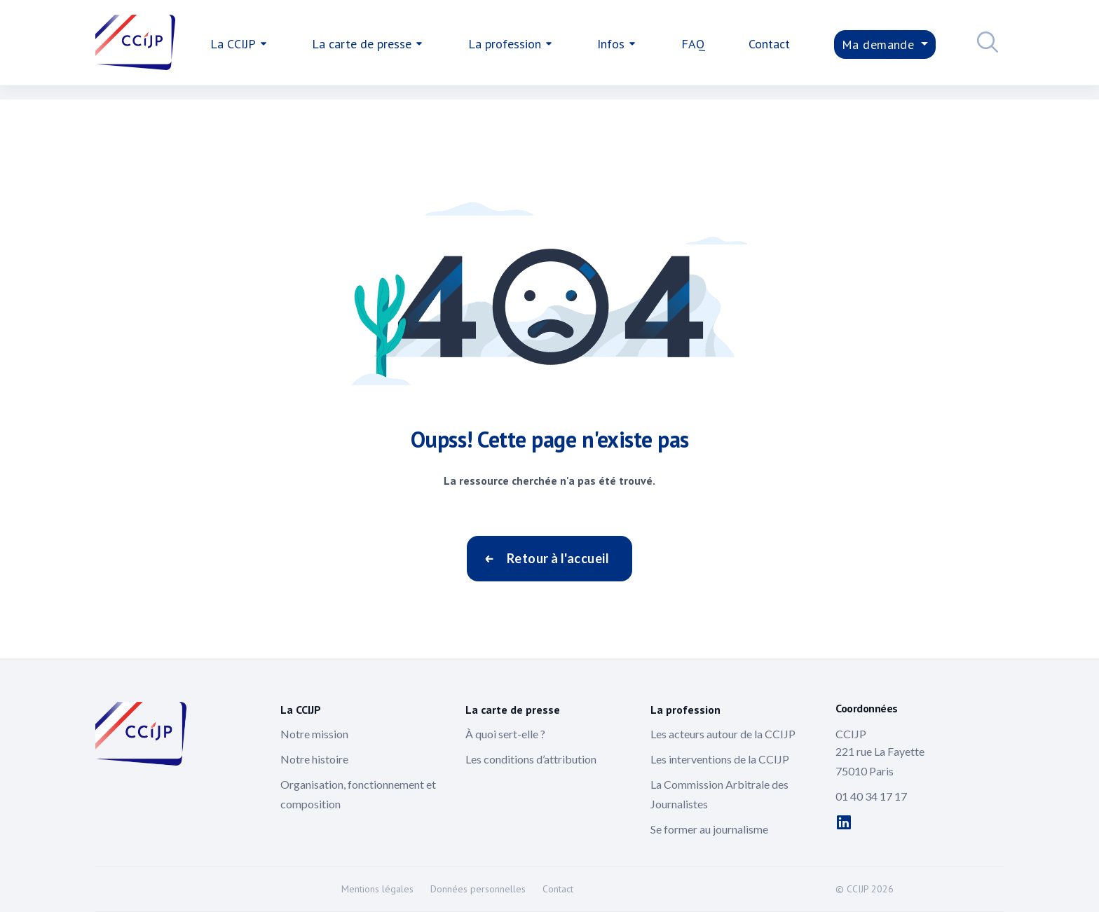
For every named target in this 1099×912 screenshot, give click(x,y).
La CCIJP (233, 44)
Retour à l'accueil (558, 558)
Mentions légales (377, 889)
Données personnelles (478, 889)
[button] (984, 44)
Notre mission (314, 733)
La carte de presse (361, 44)
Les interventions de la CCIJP (719, 759)
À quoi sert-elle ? (505, 733)
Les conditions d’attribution (530, 759)
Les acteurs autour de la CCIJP (723, 733)
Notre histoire (314, 759)
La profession (504, 44)
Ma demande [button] (880, 44)
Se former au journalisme (709, 829)
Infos (610, 44)
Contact (769, 44)
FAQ (693, 44)
